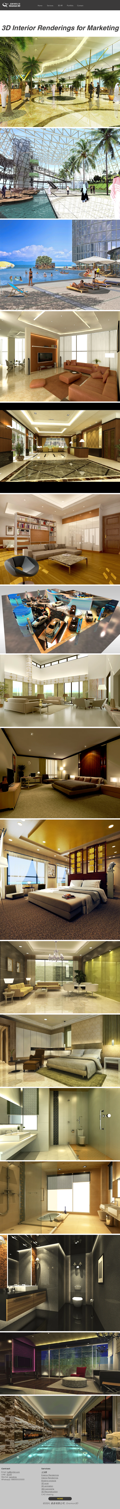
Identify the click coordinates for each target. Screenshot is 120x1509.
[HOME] (60, 1498)
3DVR (9, 1474)
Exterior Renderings (50, 1475)
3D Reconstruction (49, 1491)
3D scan (45, 1483)
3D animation (47, 1486)
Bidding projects (48, 1480)
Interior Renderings (49, 1478)
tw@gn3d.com (13, 1472)
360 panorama (47, 1489)
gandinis (13, 1477)
